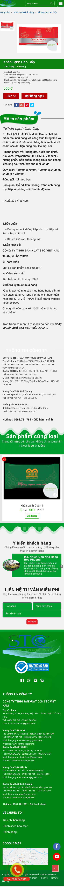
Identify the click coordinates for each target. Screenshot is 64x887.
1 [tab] (19, 529)
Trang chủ (5, 12)
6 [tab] (45, 529)
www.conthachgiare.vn (14, 368)
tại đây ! (37, 267)
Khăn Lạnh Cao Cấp (48, 12)
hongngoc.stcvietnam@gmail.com (25, 378)
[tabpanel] (32, 489)
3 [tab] (29, 529)
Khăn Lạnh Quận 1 (32, 506)
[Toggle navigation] (60, 3)
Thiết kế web (46, 876)
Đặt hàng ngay (35, 96)
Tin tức (55, 879)
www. (15, 744)
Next (61, 567)
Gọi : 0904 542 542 (16, 879)
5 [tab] (39, 529)
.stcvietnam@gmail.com (30, 778)
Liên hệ (12, 96)
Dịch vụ (45, 879)
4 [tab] (34, 529)
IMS (55, 876)
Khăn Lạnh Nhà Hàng (24, 12)
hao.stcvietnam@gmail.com (22, 724)
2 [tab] (24, 529)
